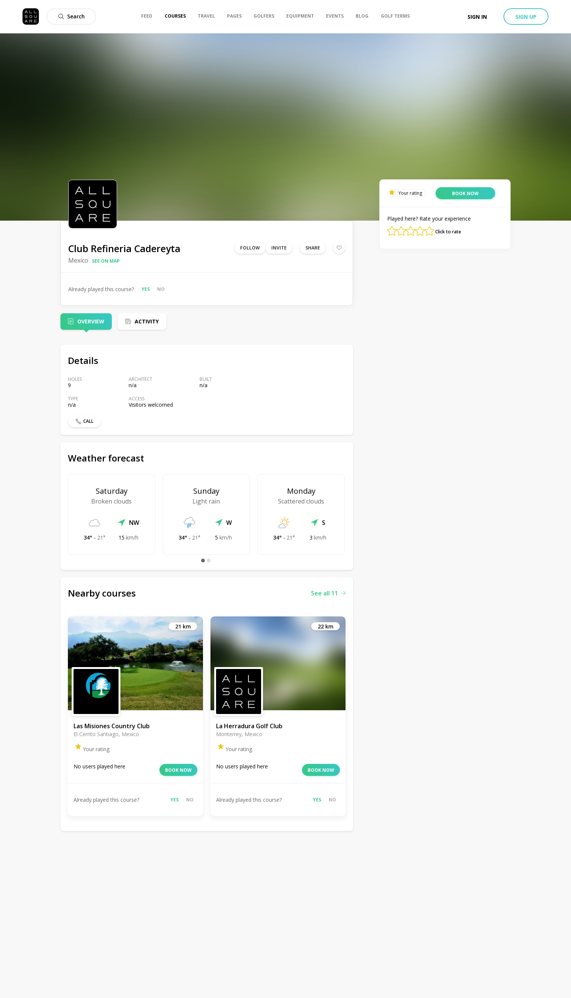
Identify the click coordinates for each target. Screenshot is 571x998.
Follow (250, 248)
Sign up (525, 16)
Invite (279, 248)
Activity (147, 321)
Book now (178, 770)
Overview (90, 321)
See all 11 (328, 593)
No (161, 289)
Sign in (477, 16)
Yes (145, 289)
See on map (106, 261)
